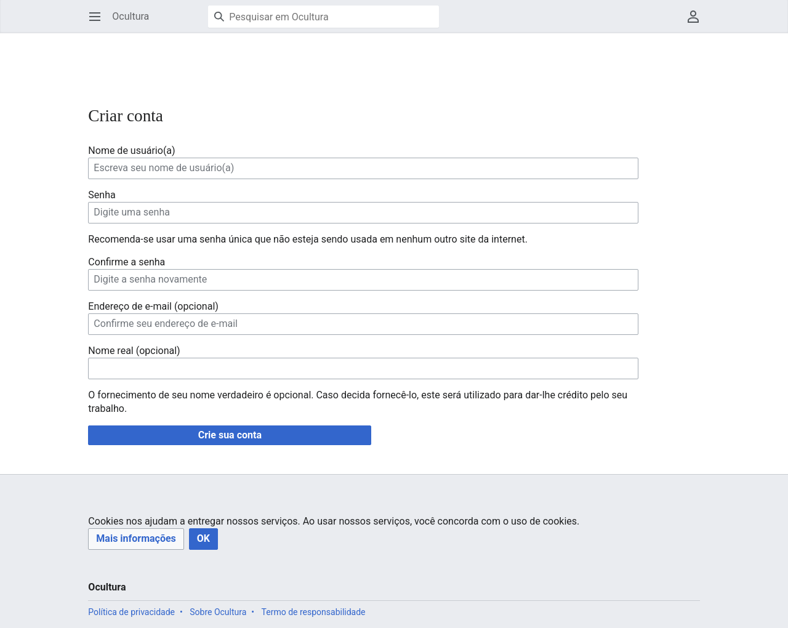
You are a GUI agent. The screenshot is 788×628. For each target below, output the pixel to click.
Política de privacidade (131, 612)
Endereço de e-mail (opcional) (153, 306)
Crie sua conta (230, 435)
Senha (101, 195)
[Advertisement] (312, 61)
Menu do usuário (697, 22)
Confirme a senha (126, 262)
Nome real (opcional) (134, 350)
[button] (135, 539)
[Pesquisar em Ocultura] (323, 17)
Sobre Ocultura (218, 612)
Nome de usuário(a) (131, 150)
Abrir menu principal (99, 22)
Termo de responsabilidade (314, 612)
